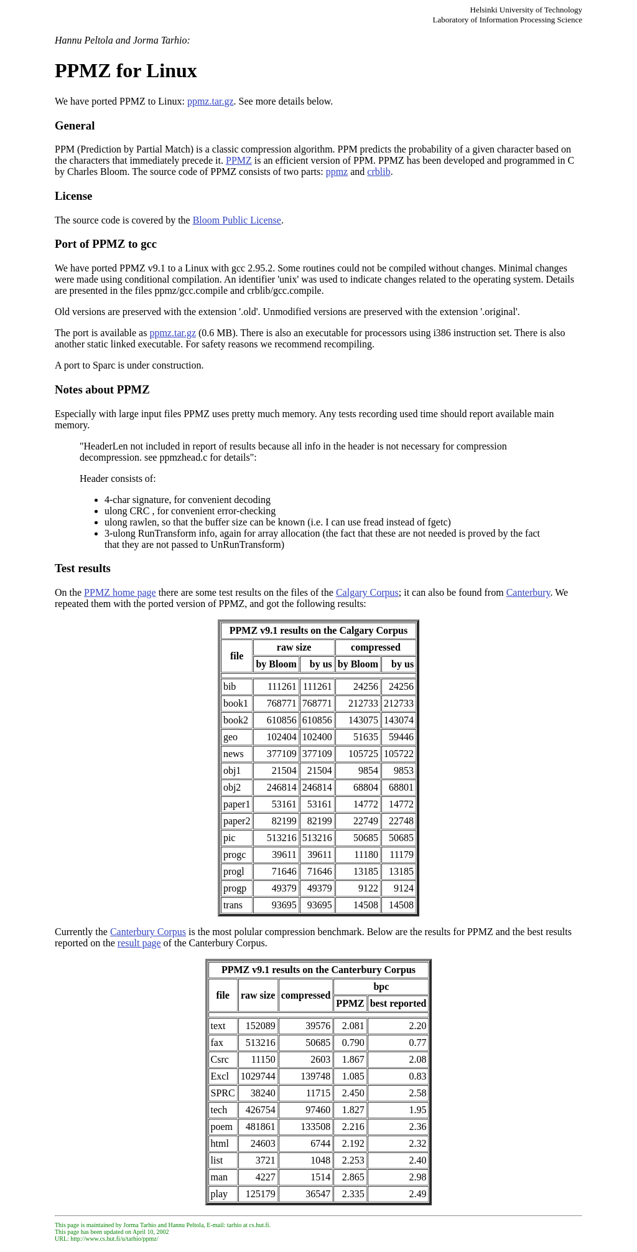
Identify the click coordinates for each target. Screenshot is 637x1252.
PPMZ (239, 160)
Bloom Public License (237, 220)
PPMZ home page (120, 592)
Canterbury (528, 592)
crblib (378, 171)
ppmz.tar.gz (210, 101)
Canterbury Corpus (148, 931)
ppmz (337, 171)
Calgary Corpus (367, 592)
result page (139, 943)
